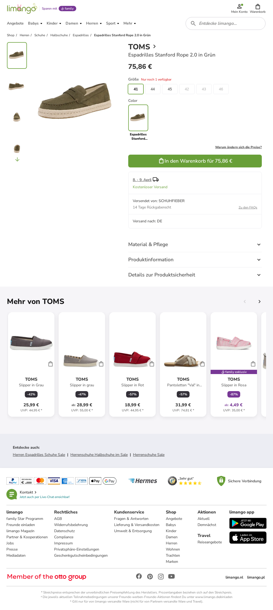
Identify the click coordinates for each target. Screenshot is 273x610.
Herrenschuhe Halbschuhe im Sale (99, 454)
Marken (172, 561)
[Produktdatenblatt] (31, 364)
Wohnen (173, 549)
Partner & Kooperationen (27, 537)
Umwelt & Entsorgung (133, 530)
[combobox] (225, 23)
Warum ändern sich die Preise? (238, 147)
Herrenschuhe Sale (148, 454)
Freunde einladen (20, 524)
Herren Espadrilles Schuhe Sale (39, 454)
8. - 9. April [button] (142, 179)
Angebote (174, 518)
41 (136, 89)
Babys (171, 524)
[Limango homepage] (22, 8)
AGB (58, 518)
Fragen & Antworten (131, 518)
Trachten (173, 555)
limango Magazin (20, 530)
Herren (171, 543)
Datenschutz (64, 530)
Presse (12, 549)
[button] (258, 8)
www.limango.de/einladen (213, 597)
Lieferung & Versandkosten (136, 524)
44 (153, 89)
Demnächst (207, 524)
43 (204, 89)
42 (187, 89)
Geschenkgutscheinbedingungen (81, 555)
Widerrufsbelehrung (71, 524)
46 (221, 89)
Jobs (10, 543)
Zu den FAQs (248, 207)
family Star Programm (24, 518)
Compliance (63, 537)
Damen (172, 537)
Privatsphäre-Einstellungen (76, 549)
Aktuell (204, 518)
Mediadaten (16, 555)
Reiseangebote (210, 542)
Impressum (63, 543)
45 (170, 89)
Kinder (171, 530)
